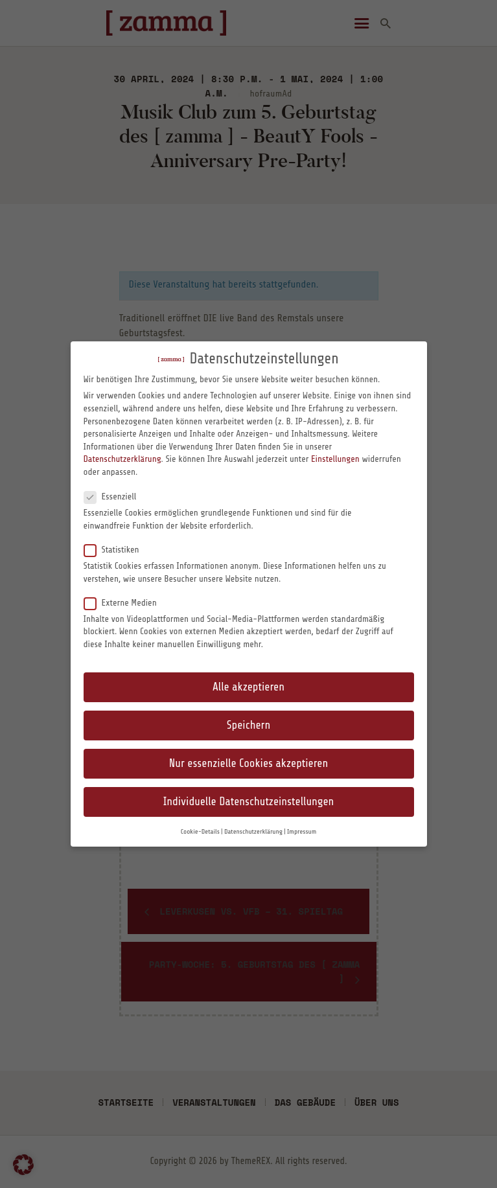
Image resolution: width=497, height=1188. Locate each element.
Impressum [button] (301, 832)
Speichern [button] (248, 725)
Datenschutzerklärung (122, 459)
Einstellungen (335, 459)
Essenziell (115, 496)
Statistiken (117, 549)
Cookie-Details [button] (200, 832)
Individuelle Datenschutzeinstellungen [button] (248, 801)
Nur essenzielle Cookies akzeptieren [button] (248, 763)
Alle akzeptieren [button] (248, 687)
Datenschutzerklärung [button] (253, 832)
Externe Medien (126, 602)
